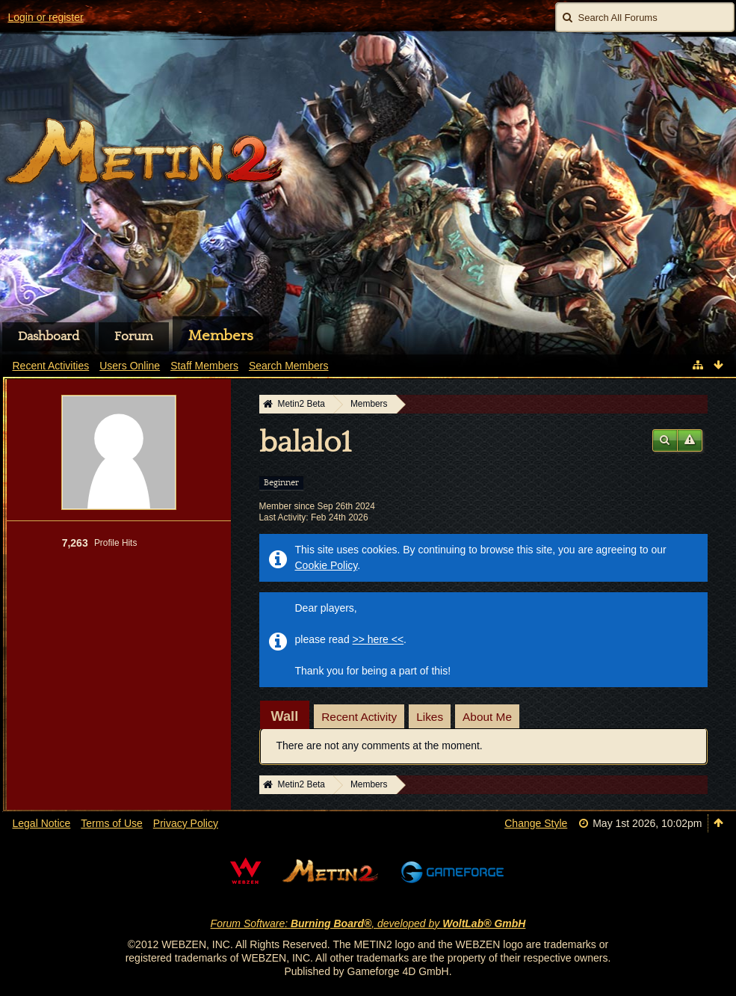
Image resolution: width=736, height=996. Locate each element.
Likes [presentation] (429, 716)
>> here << (378, 639)
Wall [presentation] (285, 716)
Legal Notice (42, 823)
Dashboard (48, 336)
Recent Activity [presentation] (359, 716)
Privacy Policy (185, 823)
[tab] (285, 716)
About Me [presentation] (487, 716)
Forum (133, 336)
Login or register (46, 17)
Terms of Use (111, 823)
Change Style (535, 823)
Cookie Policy (326, 565)
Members (220, 336)
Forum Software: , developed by (368, 923)
